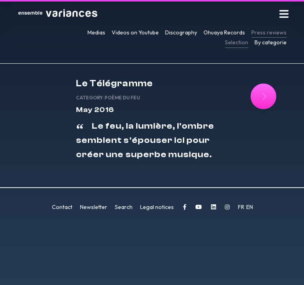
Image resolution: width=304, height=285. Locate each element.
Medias (96, 32)
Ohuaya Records (224, 32)
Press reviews (269, 32)
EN (249, 207)
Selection (236, 42)
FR (241, 207)
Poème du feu (122, 98)
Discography (181, 32)
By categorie (271, 42)
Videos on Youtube (135, 32)
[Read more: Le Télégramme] (263, 96)
